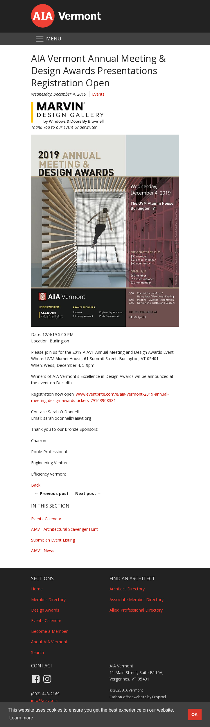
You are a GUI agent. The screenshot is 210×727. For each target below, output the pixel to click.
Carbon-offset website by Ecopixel (138, 696)
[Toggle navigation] (48, 39)
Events (98, 94)
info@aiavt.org (44, 700)
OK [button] (194, 714)
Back (35, 485)
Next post (88, 493)
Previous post (52, 493)
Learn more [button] (21, 717)
